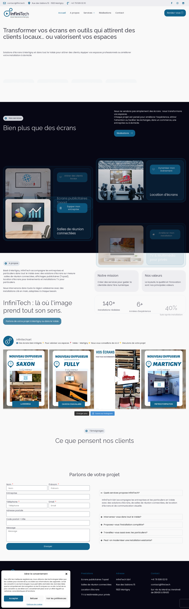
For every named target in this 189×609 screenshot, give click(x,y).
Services (89, 12)
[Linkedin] (183, 3)
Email (52, 502)
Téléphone (12, 502)
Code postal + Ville (15, 519)
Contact (119, 12)
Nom (9, 484)
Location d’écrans (164, 225)
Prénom (53, 484)
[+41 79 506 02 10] (68, 3)
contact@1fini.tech (16, 3)
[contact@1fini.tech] (4, 3)
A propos (74, 12)
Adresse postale (14, 510)
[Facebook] (172, 3)
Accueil (62, 12)
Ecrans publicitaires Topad (72, 224)
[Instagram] (177, 3)
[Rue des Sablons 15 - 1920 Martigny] (29, 3)
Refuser (34, 598)
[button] (66, 574)
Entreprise (11, 493)
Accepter (13, 598)
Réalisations (105, 12)
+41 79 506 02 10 (78, 3)
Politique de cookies (34, 604)
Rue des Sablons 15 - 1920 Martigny (48, 3)
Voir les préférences (56, 598)
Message (10, 528)
